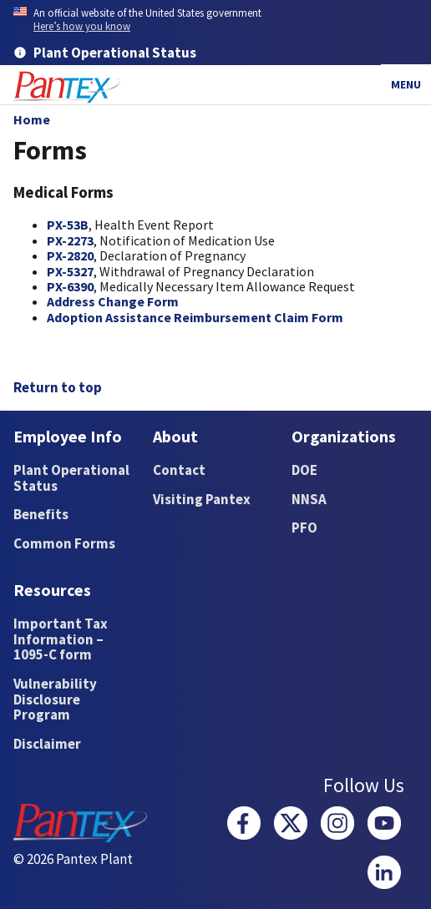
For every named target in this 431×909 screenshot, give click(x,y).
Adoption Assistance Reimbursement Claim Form (195, 317)
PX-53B (68, 224)
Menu (406, 84)
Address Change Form (113, 301)
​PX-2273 (70, 240)
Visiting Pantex (202, 499)
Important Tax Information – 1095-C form (60, 639)
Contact (179, 470)
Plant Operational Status (71, 478)
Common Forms (64, 543)
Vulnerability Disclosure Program (55, 699)
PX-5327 (70, 271)
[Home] (66, 87)
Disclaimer (47, 744)
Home (31, 119)
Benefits (40, 514)
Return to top (57, 387)
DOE (304, 470)
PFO (304, 527)
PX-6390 (70, 286)
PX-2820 (70, 255)
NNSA (309, 499)
